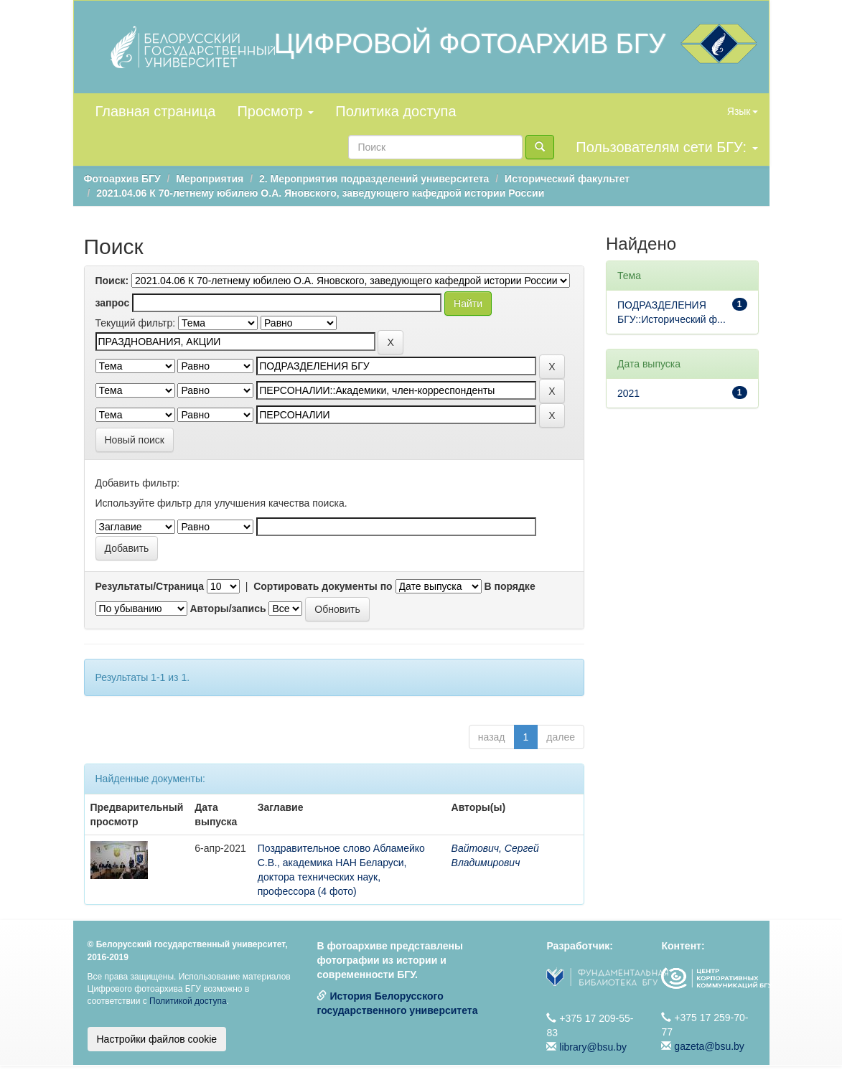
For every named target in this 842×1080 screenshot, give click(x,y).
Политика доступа (395, 111)
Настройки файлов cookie (157, 1039)
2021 (628, 393)
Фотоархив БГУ (122, 178)
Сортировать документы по (323, 586)
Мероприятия (209, 178)
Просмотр (275, 111)
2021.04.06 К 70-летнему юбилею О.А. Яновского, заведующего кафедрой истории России (320, 193)
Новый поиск (134, 440)
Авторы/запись (228, 608)
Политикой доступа (188, 1001)
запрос (112, 303)
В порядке (509, 586)
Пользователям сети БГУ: (666, 147)
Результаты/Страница (150, 586)
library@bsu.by (593, 1047)
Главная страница (155, 111)
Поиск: (112, 280)
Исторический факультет (567, 178)
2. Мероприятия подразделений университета (374, 178)
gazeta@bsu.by (709, 1046)
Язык (742, 111)
